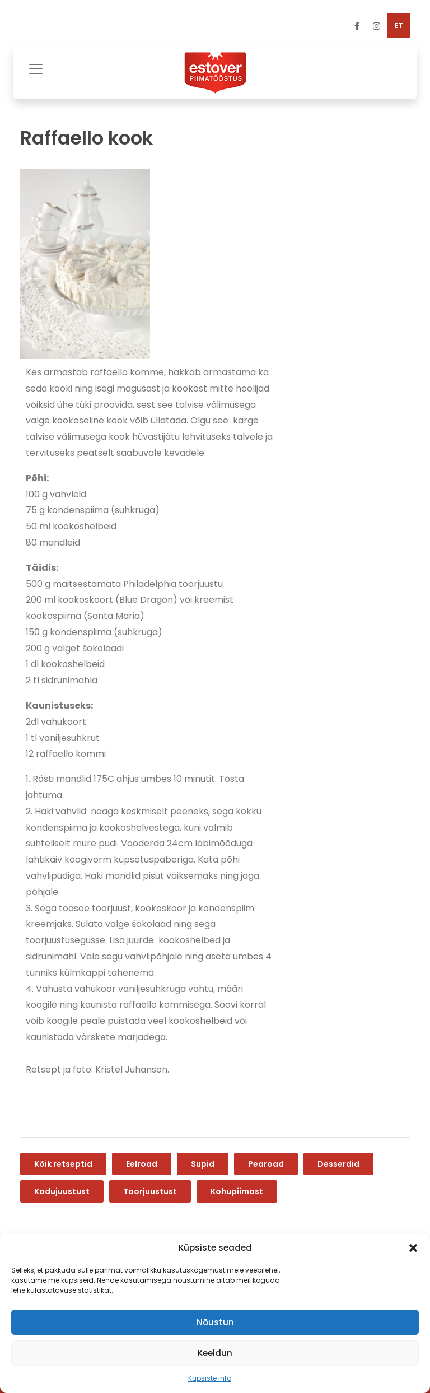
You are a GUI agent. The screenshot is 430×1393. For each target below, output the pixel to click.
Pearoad (266, 1164)
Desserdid (338, 1164)
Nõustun (215, 1322)
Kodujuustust (62, 1191)
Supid (202, 1164)
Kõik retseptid (63, 1164)
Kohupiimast (237, 1191)
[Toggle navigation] (35, 67)
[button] (413, 1248)
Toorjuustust (150, 1191)
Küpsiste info (209, 1378)
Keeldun (215, 1353)
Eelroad (141, 1164)
